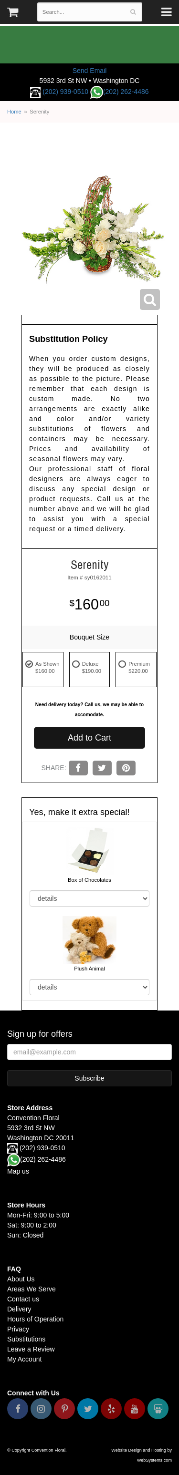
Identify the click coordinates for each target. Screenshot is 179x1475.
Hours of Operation (35, 1319)
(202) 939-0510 (65, 91)
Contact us (23, 1299)
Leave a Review (31, 1349)
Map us (18, 1171)
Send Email (90, 70)
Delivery (19, 1309)
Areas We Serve (31, 1289)
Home (14, 111)
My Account (24, 1359)
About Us (21, 1279)
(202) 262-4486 (119, 91)
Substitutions (26, 1339)
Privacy (18, 1329)
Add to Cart (89, 738)
